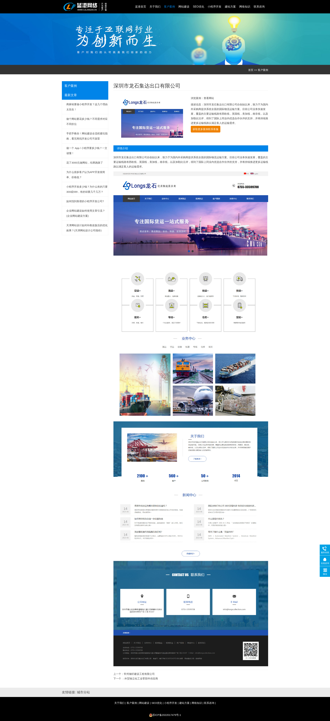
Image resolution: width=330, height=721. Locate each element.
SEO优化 (198, 6)
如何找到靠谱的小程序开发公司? (85, 201)
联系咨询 (259, 6)
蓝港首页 (140, 6)
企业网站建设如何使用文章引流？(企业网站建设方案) (85, 213)
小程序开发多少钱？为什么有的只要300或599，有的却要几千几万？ (87, 189)
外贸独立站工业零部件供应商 (141, 678)
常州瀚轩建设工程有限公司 (139, 673)
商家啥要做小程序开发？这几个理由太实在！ (87, 107)
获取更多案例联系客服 (205, 129)
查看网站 (209, 98)
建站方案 (230, 6)
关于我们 (155, 6)
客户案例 (169, 6)
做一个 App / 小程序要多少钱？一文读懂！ (86, 151)
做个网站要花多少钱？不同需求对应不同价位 (87, 121)
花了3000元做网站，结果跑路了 (84, 162)
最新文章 (70, 95)
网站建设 (183, 6)
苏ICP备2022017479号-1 (166, 714)
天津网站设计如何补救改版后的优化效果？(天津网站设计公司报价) (87, 228)
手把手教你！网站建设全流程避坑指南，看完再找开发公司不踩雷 (87, 136)
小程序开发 (214, 6)
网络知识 (244, 6)
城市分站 (83, 692)
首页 (250, 69)
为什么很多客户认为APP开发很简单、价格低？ (85, 175)
